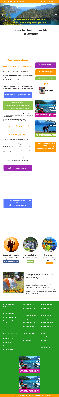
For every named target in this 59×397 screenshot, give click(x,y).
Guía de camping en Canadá (9, 310)
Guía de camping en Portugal (28, 308)
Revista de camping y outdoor (28, 333)
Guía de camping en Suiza (27, 312)
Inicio (16, 1)
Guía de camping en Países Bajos (48, 315)
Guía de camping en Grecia (46, 308)
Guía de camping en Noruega (28, 322)
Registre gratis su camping (47, 337)
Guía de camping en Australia (9, 317)
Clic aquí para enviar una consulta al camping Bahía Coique (18, 95)
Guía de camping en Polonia (28, 326)
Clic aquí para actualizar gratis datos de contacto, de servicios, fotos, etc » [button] (18, 167)
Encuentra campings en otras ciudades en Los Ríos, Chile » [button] (45, 72)
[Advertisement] (31, 45)
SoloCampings (7, 2)
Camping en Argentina (8, 338)
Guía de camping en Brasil (9, 313)
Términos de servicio (45, 344)
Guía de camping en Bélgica (47, 322)
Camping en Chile (7, 342)
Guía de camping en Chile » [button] (46, 78)
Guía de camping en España (28, 304)
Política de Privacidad (45, 347)
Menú (22, 1)
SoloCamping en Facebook (28, 340)
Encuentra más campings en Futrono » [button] (46, 65)
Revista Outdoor (51, 1)
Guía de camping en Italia (46, 304)
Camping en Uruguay (8, 346)
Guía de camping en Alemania (47, 312)
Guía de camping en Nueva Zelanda (9, 321)
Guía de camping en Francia (47, 319)
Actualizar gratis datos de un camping (10, 334)
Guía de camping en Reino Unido (29, 315)
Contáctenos (43, 340)
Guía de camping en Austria (47, 326)
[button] (11, 261)
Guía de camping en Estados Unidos (9, 305)
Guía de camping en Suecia (28, 319)
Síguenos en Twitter (26, 344)
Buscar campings (26, 337)
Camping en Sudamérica (8, 349)
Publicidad (43, 333)
